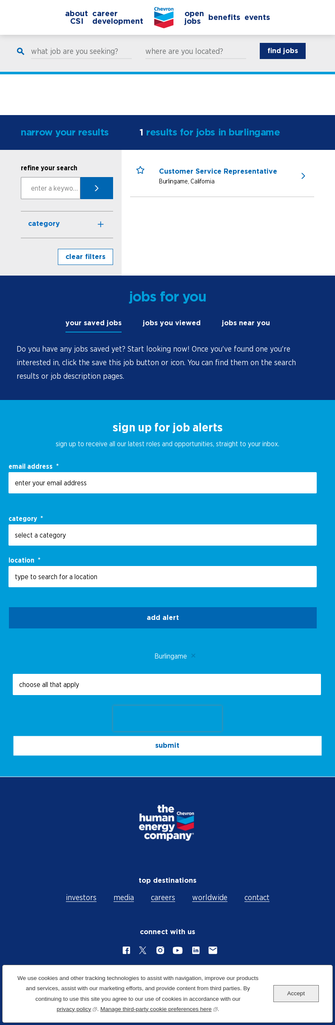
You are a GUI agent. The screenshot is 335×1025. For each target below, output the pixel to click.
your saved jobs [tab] (93, 322)
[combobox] (163, 576)
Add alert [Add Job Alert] (163, 617)
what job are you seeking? (74, 60)
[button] (144, 178)
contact (257, 897)
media (124, 897)
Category (44, 223)
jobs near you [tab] (246, 322)
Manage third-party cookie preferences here (159, 1008)
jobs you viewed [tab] (172, 322)
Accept (296, 993)
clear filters (85, 256)
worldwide (209, 897)
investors (81, 897)
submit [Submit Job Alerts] (167, 745)
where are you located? (184, 60)
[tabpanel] (167, 362)
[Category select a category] (163, 535)
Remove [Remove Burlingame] (193, 656)
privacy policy (77, 1008)
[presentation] (167, 718)
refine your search (49, 167)
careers (163, 897)
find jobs (282, 59)
